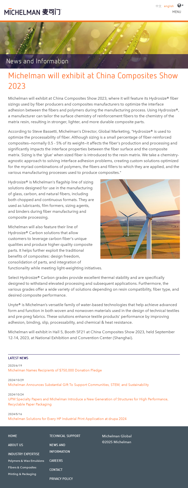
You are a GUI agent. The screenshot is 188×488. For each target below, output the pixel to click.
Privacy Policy (61, 479)
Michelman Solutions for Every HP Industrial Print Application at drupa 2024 (67, 419)
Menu (176, 12)
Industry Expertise (24, 454)
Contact (55, 470)
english (169, 6)
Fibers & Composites (22, 467)
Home (12, 436)
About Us (15, 445)
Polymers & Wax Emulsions (26, 461)
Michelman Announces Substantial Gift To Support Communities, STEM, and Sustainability (78, 385)
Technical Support (64, 436)
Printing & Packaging (22, 474)
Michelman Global (117, 436)
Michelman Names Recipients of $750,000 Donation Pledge (55, 370)
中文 (159, 6)
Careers (56, 461)
